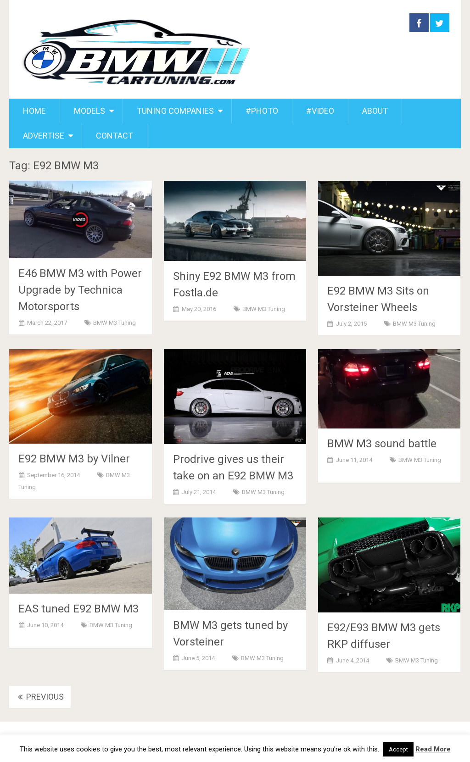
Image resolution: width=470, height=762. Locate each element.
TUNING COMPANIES (175, 111)
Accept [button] (398, 749)
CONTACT (114, 135)
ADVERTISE (43, 135)
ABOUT (375, 111)
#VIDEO (320, 111)
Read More (433, 749)
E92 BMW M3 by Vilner (74, 458)
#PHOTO (262, 111)
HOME (34, 111)
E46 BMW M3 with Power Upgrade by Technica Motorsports (80, 290)
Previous (40, 696)
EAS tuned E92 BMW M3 (78, 608)
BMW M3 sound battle (381, 443)
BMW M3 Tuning (114, 322)
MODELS (89, 111)
